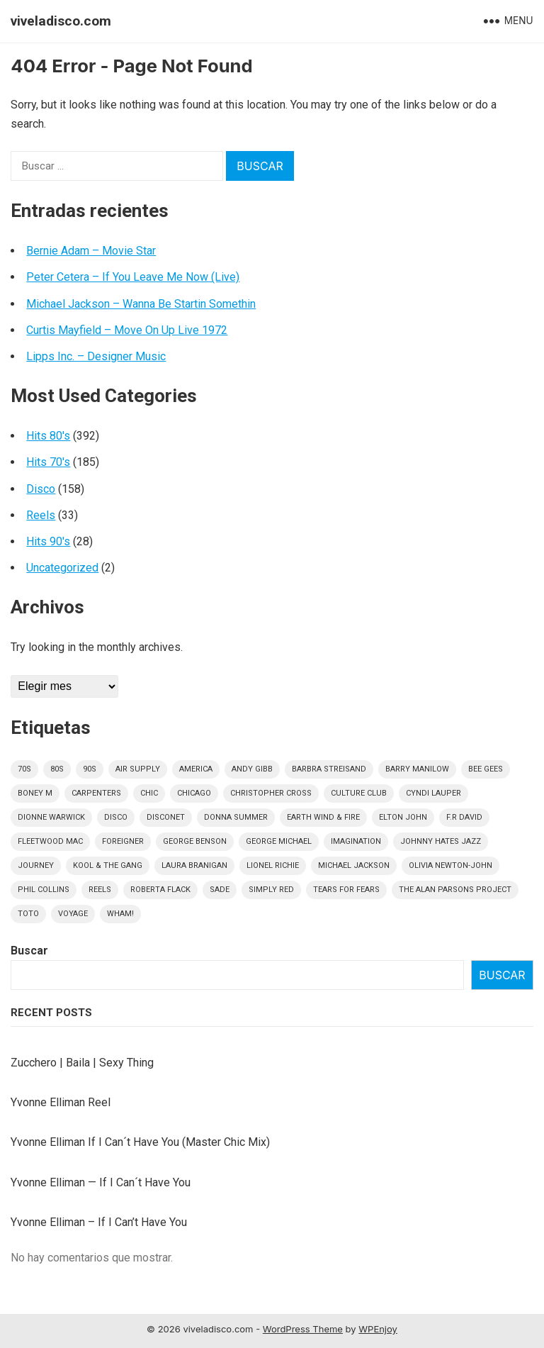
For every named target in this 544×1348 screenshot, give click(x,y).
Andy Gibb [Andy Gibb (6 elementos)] (252, 769)
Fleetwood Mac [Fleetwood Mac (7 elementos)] (50, 841)
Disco (40, 489)
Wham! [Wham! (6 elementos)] (120, 913)
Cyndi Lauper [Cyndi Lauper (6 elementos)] (433, 793)
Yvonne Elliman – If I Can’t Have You (99, 1222)
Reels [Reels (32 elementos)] (100, 889)
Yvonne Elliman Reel (60, 1102)
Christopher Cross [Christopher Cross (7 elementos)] (271, 793)
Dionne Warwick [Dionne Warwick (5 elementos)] (51, 817)
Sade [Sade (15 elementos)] (220, 889)
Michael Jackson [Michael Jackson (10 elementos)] (354, 865)
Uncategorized (62, 567)
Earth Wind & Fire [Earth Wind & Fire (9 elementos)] (323, 817)
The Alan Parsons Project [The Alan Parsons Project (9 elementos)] (455, 889)
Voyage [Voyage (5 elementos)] (73, 913)
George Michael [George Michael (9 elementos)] (279, 841)
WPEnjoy (377, 1329)
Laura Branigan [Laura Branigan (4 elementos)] (194, 865)
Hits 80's (48, 435)
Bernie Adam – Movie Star (91, 250)
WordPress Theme (303, 1329)
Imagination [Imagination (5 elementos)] (356, 841)
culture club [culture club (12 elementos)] (359, 793)
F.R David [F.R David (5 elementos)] (464, 817)
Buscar (29, 950)
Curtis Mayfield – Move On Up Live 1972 (126, 330)
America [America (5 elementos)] (195, 769)
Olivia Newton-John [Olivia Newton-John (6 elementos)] (450, 865)
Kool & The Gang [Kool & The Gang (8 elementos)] (107, 865)
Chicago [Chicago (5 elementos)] (194, 793)
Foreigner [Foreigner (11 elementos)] (123, 841)
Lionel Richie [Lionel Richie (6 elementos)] (272, 865)
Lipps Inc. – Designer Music (96, 356)
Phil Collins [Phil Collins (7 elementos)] (43, 889)
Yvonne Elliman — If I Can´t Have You (101, 1182)
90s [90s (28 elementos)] (89, 769)
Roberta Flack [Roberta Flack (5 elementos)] (160, 889)
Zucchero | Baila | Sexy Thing (82, 1062)
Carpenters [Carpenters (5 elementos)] (96, 793)
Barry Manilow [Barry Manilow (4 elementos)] (417, 769)
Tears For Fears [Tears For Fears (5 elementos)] (346, 889)
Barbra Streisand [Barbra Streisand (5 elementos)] (329, 769)
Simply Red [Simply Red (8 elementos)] (271, 889)
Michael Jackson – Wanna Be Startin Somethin (141, 304)
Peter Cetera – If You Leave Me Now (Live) (132, 277)
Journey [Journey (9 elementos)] (36, 865)
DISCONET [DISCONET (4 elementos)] (166, 817)
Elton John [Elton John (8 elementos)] (403, 817)
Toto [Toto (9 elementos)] (28, 913)
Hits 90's (48, 541)
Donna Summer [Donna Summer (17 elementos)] (236, 817)
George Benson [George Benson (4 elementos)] (195, 841)
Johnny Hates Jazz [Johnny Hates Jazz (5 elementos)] (440, 841)
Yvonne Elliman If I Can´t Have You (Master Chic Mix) (140, 1142)
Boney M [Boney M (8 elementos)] (35, 793)
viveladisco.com (61, 21)
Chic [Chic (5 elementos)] (149, 793)
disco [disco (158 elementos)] (116, 817)
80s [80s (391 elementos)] (57, 769)
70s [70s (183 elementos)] (24, 769)
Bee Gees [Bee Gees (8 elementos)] (485, 769)
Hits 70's (48, 462)
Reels (40, 515)
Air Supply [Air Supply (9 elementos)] (137, 769)
